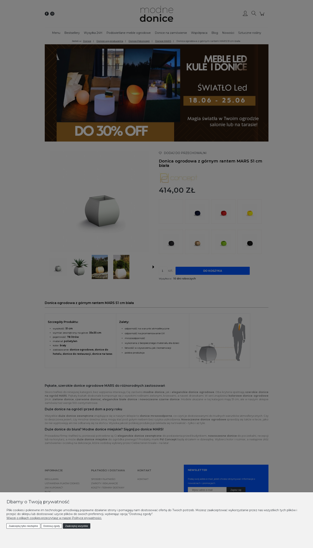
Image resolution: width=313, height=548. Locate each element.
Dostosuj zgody (51, 526)
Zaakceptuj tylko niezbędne (23, 526)
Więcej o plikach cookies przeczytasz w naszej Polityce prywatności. (54, 518)
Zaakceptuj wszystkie (76, 526)
